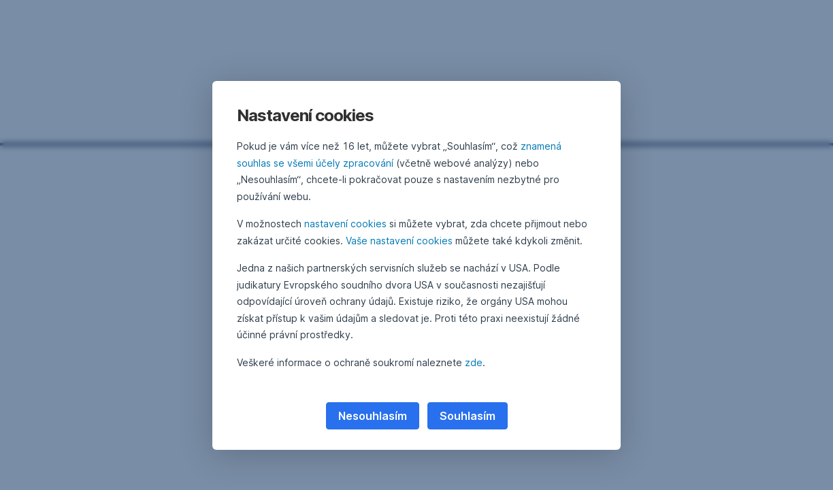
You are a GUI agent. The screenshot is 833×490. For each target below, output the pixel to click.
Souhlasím (467, 416)
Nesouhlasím (372, 416)
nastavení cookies (345, 223)
